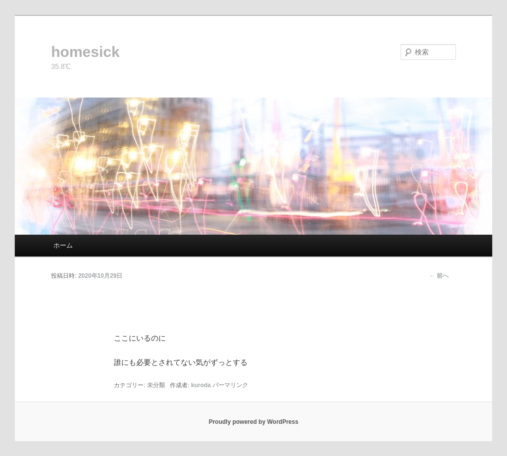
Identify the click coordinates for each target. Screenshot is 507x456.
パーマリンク (230, 385)
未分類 (156, 385)
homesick (85, 52)
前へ (438, 275)
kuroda (201, 385)
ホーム (63, 245)
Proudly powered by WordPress (253, 421)
